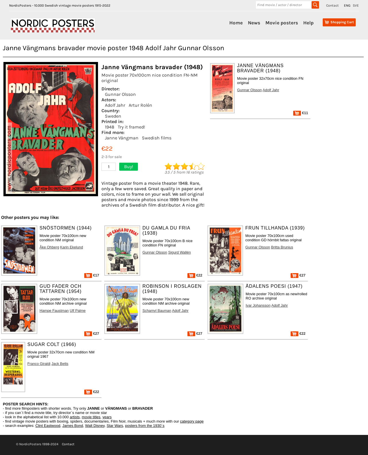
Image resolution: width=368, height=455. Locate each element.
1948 (109, 127)
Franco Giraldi (39, 363)
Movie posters (281, 23)
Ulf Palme (77, 310)
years (107, 417)
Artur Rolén (140, 105)
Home (236, 23)
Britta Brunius (282, 247)
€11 (300, 113)
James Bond (72, 425)
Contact (332, 5)
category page (191, 421)
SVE (356, 5)
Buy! (128, 166)
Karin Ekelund (71, 247)
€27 (298, 275)
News (254, 23)
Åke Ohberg (49, 247)
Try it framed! (131, 127)
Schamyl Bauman (156, 310)
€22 (194, 275)
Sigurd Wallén (179, 252)
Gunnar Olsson (120, 94)
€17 (91, 275)
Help (308, 23)
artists (75, 417)
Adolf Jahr (115, 105)
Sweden (113, 116)
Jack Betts (59, 363)
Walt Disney (95, 425)
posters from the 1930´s (145, 425)
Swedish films (156, 138)
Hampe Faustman (54, 310)
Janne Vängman (121, 138)
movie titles (91, 417)
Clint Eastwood (47, 425)
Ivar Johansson (258, 305)
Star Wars (115, 425)
